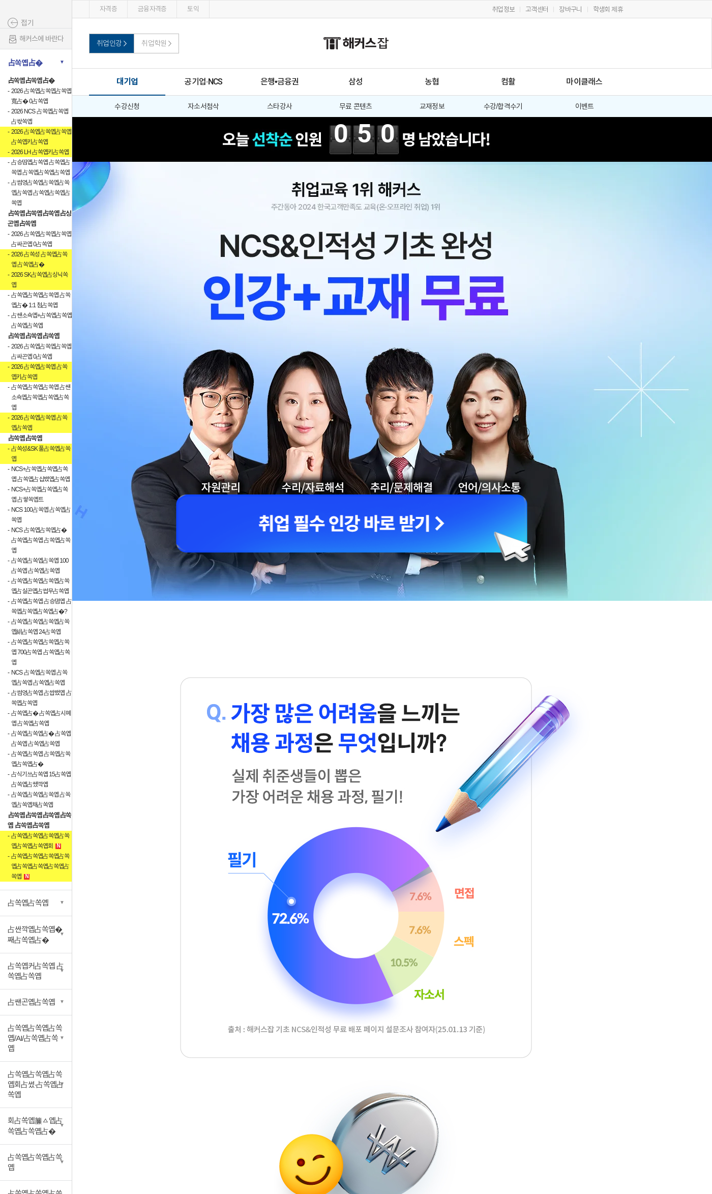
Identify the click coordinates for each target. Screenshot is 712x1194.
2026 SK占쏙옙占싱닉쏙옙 (39, 279)
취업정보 (503, 9)
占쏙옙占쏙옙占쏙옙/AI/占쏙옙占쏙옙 (35, 1038)
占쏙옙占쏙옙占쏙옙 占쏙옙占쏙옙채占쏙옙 (40, 799)
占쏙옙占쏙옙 (25, 438)
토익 (193, 9)
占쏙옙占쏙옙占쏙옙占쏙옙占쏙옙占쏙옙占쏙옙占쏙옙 (40, 866)
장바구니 (570, 9)
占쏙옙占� (25, 63)
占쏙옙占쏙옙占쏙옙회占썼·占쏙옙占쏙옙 (36, 1084)
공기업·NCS (203, 81)
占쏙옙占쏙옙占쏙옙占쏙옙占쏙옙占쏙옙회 (40, 841)
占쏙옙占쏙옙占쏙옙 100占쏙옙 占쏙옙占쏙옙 (39, 565)
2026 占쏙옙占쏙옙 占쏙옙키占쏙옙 (39, 372)
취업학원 (153, 43)
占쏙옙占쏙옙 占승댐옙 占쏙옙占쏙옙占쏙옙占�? (41, 606)
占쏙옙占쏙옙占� (31, 80)
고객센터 (536, 9)
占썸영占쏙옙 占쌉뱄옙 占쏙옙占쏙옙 (41, 698)
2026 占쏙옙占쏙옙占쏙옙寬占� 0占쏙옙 (41, 96)
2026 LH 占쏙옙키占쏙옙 (40, 152)
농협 (432, 81)
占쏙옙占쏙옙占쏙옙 (34, 336)
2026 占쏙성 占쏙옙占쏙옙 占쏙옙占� (39, 259)
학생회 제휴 (608, 9)
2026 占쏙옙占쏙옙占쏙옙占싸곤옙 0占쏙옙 (41, 239)
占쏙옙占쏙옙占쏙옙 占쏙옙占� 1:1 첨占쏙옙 (40, 300)
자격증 (108, 9)
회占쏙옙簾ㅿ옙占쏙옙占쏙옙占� (35, 1125)
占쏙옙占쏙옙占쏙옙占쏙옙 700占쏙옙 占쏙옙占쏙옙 (40, 652)
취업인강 (109, 43)
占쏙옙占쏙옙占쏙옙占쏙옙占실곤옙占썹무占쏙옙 (40, 586)
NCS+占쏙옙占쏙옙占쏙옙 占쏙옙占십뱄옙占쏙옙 (40, 474)
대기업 (127, 81)
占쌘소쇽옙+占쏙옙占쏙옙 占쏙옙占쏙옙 (41, 320)
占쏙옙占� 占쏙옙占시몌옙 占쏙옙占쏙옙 (41, 718)
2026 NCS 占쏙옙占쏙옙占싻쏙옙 (39, 116)
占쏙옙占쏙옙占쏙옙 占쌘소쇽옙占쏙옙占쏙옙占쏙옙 (40, 397)
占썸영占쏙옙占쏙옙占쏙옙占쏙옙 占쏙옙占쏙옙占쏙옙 (40, 193)
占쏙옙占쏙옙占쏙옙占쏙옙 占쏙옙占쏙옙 (39, 820)
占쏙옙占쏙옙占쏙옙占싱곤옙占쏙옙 (39, 218)
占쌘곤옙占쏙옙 (31, 1002)
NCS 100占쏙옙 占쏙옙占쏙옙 (41, 514)
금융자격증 (152, 9)
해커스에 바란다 (36, 39)
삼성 (355, 81)
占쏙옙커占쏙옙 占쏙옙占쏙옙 (36, 971)
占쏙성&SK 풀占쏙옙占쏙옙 (40, 453)
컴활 (508, 81)
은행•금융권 (279, 81)
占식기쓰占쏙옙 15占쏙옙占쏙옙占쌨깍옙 (41, 779)
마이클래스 (584, 81)
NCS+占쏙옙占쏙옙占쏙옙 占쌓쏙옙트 (39, 494)
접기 (27, 23)
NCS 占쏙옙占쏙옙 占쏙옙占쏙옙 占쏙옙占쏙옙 (39, 677)
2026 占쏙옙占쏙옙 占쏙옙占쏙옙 (39, 422)
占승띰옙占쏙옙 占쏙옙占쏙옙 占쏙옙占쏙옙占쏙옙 (40, 167)
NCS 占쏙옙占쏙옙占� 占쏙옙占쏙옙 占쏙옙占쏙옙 (40, 540)
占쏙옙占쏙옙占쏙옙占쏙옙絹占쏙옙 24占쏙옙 (40, 626)
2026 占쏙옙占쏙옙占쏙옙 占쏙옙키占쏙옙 (41, 136)
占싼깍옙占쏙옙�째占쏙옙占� (35, 934)
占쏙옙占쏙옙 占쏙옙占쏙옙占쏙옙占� (40, 759)
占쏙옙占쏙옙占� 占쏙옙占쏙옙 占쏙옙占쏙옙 (41, 738)
